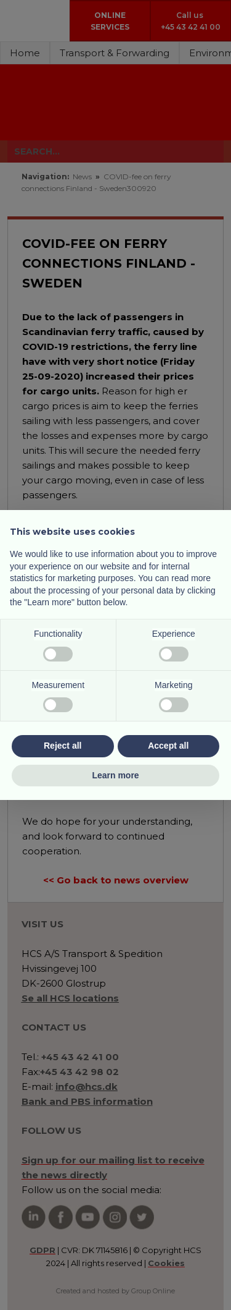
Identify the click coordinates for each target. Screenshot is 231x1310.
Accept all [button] (168, 746)
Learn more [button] (115, 775)
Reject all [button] (62, 746)
